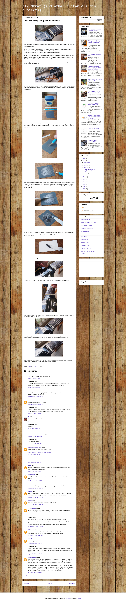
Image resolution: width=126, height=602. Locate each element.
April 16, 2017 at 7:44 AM (34, 454)
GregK (29, 465)
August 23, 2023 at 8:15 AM (35, 554)
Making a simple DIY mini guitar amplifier (95, 80)
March (86, 174)
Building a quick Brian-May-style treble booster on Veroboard (94, 116)
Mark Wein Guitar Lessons (88, 251)
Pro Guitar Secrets (86, 248)
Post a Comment (30, 576)
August (86, 167)
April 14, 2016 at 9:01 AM (34, 421)
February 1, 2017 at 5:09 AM (35, 436)
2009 (84, 186)
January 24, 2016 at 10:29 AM (35, 404)
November (87, 162)
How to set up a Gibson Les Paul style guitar (94, 29)
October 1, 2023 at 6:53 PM (35, 572)
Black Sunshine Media (87, 228)
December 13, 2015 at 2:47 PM (35, 396)
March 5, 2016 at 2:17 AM (34, 413)
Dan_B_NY (31, 529)
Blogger (79, 598)
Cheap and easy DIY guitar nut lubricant (93, 141)
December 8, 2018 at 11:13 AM (35, 526)
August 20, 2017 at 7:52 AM (35, 480)
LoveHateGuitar (85, 231)
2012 (84, 179)
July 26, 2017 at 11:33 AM (34, 471)
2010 (84, 184)
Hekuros (30, 400)
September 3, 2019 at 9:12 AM (35, 535)
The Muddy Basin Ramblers (88, 222)
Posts (84, 208)
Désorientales (84, 234)
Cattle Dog (30, 538)
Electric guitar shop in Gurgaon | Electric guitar (39, 452)
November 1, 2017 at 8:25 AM (35, 488)
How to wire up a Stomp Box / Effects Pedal (94, 104)
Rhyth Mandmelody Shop (34, 447)
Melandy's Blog (85, 242)
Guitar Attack (84, 239)
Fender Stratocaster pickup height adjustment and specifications (95, 67)
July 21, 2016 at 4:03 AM (34, 428)
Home (50, 583)
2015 (84, 158)
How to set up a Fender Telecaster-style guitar (94, 92)
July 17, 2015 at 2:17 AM (34, 378)
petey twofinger (32, 557)
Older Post (72, 583)
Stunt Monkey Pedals (86, 225)
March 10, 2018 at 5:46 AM (34, 514)
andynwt (68, 598)
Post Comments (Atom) (53, 588)
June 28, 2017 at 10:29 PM (34, 462)
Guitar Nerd (84, 236)
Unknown (30, 491)
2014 (84, 160)
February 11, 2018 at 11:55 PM (35, 504)
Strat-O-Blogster (85, 245)
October (86, 165)
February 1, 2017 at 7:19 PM (35, 443)
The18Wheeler (31, 474)
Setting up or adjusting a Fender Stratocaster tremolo (94, 42)
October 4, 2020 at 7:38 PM (35, 543)
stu (28, 416)
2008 (84, 189)
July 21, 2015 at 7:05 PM (34, 387)
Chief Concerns (85, 254)
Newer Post (27, 583)
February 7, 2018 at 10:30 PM (35, 497)
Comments (85, 210)
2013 (84, 177)
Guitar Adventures (85, 219)
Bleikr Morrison (32, 508)
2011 (84, 181)
